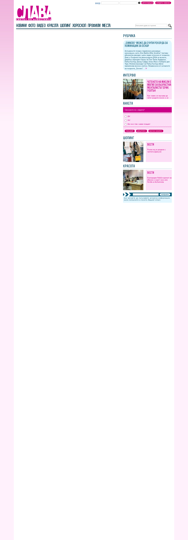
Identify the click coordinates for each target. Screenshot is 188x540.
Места (106, 25)
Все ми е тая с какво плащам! (137, 124)
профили (94, 25)
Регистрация (147, 3)
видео (41, 25)
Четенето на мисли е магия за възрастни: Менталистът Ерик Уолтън (159, 86)
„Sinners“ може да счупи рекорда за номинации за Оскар (146, 44)
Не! (127, 120)
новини (21, 25)
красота (52, 25)
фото (31, 25)
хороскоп (79, 25)
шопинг (65, 25)
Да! (127, 116)
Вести (150, 144)
